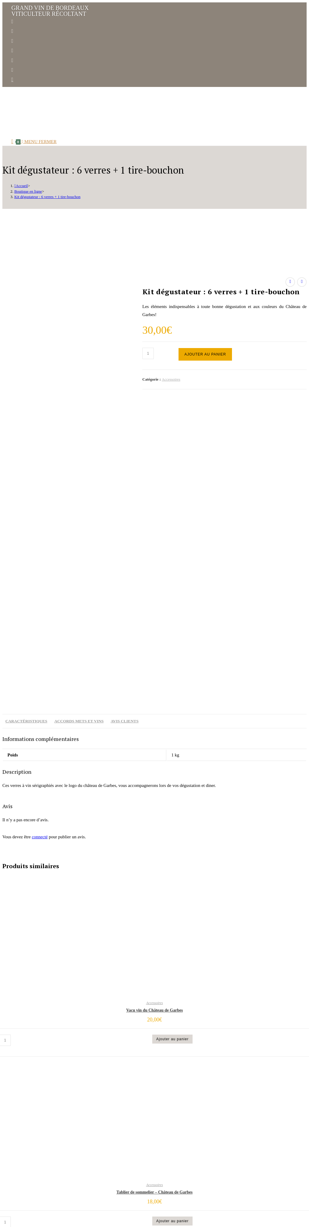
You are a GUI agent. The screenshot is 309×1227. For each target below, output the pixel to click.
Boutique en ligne (130, 1158)
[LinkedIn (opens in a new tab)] (12, 41)
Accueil (117, 1101)
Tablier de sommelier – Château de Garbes (154, 887)
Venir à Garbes (126, 1166)
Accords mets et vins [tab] (79, 416)
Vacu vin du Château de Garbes (154, 705)
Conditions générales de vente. (152, 1199)
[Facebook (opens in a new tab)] (12, 21)
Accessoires (171, 379)
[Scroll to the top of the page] (3, 1204)
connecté (39, 531)
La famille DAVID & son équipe (145, 1117)
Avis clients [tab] (125, 416)
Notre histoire (126, 1109)
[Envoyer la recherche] (59, 1221)
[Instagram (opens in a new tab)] (12, 31)
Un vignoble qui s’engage (140, 1125)
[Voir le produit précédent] (290, 282)
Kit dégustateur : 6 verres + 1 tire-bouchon (47, 196)
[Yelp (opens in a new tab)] (12, 60)
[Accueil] (21, 185)
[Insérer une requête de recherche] (28, 1221)
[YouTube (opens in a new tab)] (12, 50)
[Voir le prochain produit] (302, 282)
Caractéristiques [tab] (26, 416)
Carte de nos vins (129, 1141)
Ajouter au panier (205, 354)
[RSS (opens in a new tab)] (12, 70)
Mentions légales (115, 1199)
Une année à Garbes (132, 1133)
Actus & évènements (133, 1150)
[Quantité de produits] (148, 353)
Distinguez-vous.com (84, 1199)
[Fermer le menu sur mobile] (17, 1212)
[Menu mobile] (38, 141)
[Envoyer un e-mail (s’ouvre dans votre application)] (12, 79)
